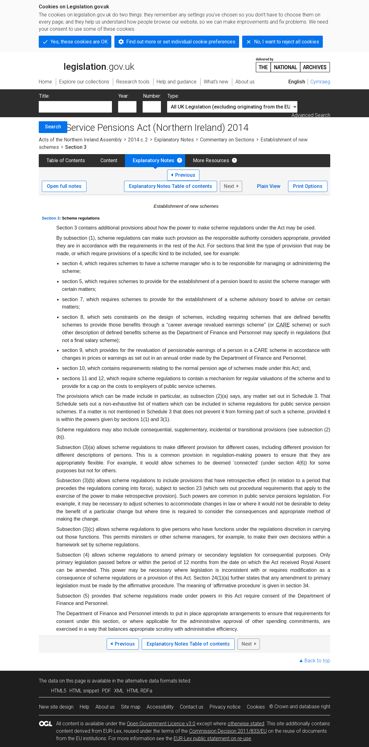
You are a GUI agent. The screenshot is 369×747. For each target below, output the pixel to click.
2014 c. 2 (138, 140)
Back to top (317, 661)
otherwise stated (246, 724)
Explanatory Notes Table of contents (170, 186)
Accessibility (160, 707)
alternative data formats (151, 681)
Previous (185, 175)
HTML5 (58, 691)
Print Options (307, 186)
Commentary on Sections (227, 140)
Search (53, 127)
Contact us (191, 707)
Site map (130, 707)
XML (119, 691)
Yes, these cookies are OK (79, 42)
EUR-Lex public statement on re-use (212, 738)
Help (84, 707)
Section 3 (51, 218)
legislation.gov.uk (86, 64)
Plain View (268, 186)
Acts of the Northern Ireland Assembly (80, 140)
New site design (56, 707)
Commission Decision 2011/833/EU (228, 731)
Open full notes (64, 186)
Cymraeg (320, 82)
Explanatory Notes (174, 140)
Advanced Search (310, 115)
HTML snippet (84, 691)
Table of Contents (66, 160)
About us (105, 707)
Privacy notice (225, 707)
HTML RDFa (139, 691)
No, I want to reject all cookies (286, 42)
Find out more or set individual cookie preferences (180, 42)
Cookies (256, 707)
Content (108, 160)
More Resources (211, 160)
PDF (106, 691)
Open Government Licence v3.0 (161, 724)
